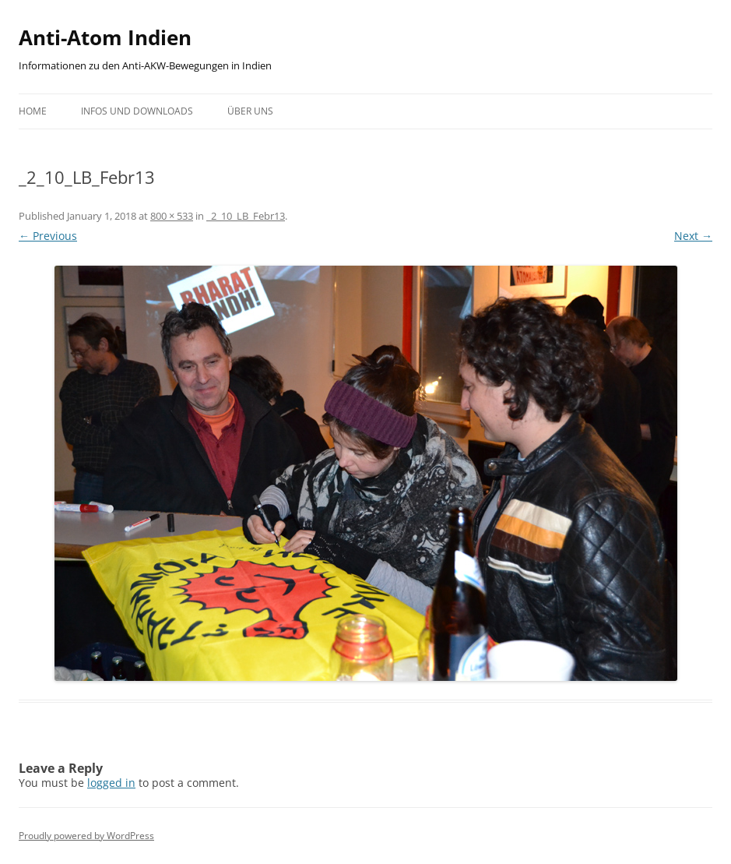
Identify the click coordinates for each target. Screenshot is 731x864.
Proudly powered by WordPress (86, 835)
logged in (111, 782)
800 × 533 (171, 216)
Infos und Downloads (137, 111)
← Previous (48, 235)
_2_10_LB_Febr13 (245, 216)
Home (33, 111)
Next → (693, 235)
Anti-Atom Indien (105, 37)
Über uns (250, 111)
